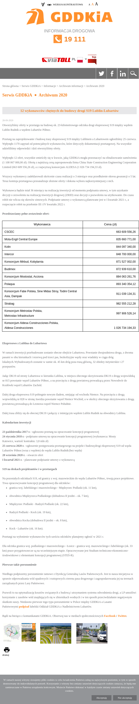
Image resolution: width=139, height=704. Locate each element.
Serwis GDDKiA (31, 86)
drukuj (5, 654)
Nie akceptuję (125, 697)
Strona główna (10, 86)
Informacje (50, 86)
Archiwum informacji (71, 86)
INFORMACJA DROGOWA (69, 39)
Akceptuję (101, 697)
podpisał (24, 606)
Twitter (101, 73)
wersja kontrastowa (68, 4)
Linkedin (122, 73)
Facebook (112, 73)
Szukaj (133, 73)
